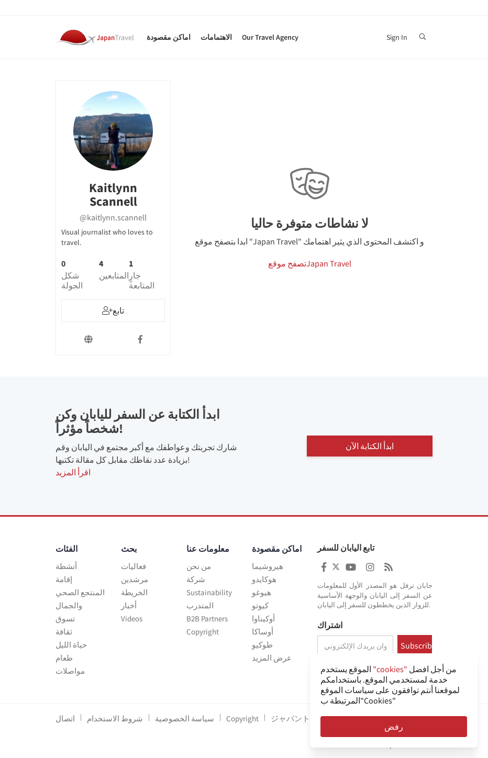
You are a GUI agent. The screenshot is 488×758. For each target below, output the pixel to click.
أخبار (129, 605)
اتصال (65, 718)
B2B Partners (207, 618)
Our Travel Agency (270, 37)
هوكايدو (264, 579)
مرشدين (134, 579)
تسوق (65, 618)
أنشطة (66, 566)
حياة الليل (71, 645)
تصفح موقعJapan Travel (309, 263)
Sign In (396, 37)
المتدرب (200, 605)
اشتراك (329, 625)
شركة (195, 579)
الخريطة (134, 592)
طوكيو (262, 645)
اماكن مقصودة (169, 37)
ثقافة (64, 632)
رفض (393, 726)
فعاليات (133, 566)
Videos (131, 618)
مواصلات (70, 671)
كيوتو (260, 605)
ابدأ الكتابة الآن (370, 446)
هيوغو (261, 592)
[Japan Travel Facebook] (323, 567)
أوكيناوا (263, 618)
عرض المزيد (272, 658)
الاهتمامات (216, 37)
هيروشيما (267, 566)
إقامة (64, 579)
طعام (64, 658)
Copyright (202, 632)
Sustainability (209, 592)
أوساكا (262, 632)
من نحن (198, 566)
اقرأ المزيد (73, 472)
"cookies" (390, 669)
